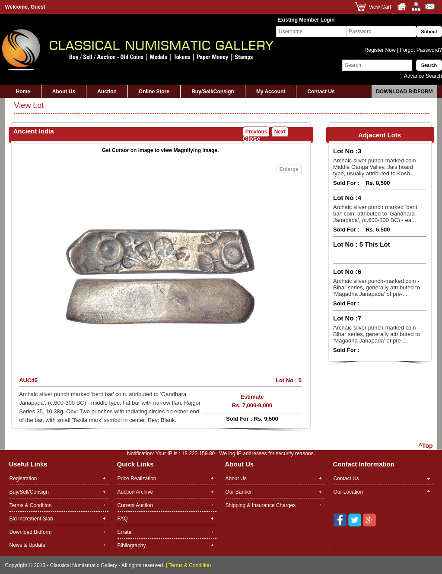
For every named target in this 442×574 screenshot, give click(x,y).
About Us (63, 92)
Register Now (381, 50)
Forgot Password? (420, 50)
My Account (271, 92)
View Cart (380, 7)
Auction (107, 92)
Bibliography (132, 545)
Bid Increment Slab (31, 519)
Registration (23, 479)
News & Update (27, 545)
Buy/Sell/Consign (212, 92)
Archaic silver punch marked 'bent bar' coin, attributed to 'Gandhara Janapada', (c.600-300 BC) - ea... (375, 213)
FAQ (123, 519)
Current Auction (135, 505)
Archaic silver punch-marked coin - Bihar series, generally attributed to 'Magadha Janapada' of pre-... (376, 287)
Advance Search (423, 76)
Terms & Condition (31, 505)
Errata (125, 532)
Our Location (348, 492)
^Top (426, 445)
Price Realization (137, 479)
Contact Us (320, 92)
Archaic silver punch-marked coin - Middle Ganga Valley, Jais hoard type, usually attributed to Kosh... (376, 167)
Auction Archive (135, 492)
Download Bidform (404, 92)
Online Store (154, 92)
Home (23, 92)
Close (252, 138)
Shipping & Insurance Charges (261, 505)
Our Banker (239, 492)
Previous (256, 132)
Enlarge (289, 169)
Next (280, 132)
